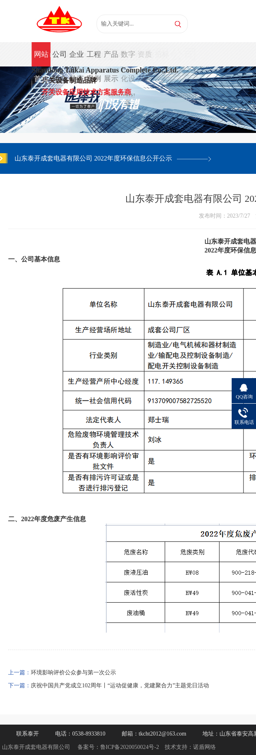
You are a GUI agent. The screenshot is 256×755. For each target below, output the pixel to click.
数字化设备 (127, 58)
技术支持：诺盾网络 (190, 747)
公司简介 (59, 58)
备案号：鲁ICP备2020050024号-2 (118, 747)
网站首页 (41, 58)
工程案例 (93, 58)
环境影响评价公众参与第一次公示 (73, 672)
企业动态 (76, 58)
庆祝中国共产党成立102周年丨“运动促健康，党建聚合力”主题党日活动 (120, 685)
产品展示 (110, 58)
